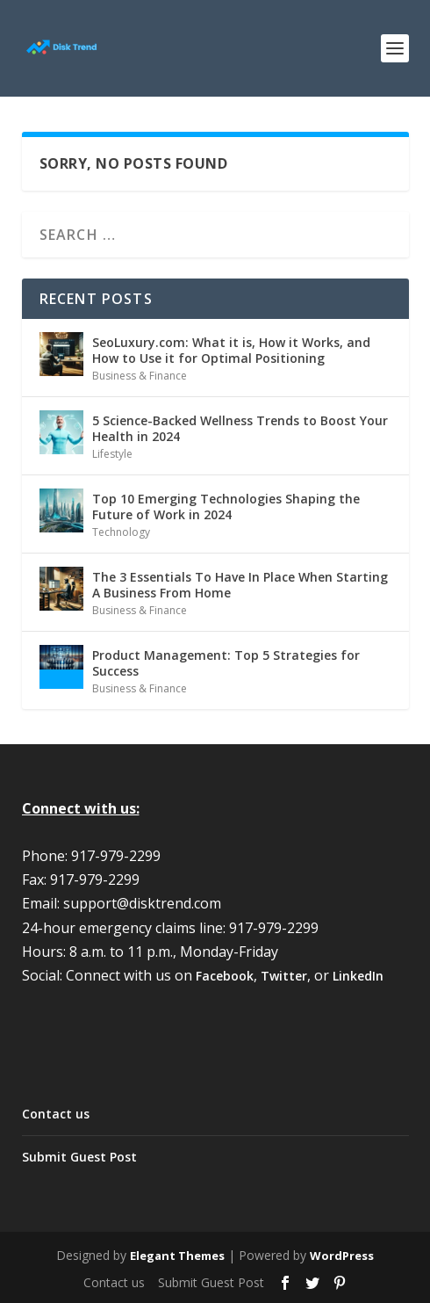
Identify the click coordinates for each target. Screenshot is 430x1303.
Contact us (56, 1113)
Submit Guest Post (79, 1156)
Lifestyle (112, 453)
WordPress (342, 1255)
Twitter (284, 975)
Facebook (225, 975)
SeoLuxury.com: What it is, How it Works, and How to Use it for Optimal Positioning (231, 350)
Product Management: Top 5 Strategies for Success (226, 663)
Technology (121, 532)
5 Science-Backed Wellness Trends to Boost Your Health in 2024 (240, 428)
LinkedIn (358, 975)
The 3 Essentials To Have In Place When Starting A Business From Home (240, 584)
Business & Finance (139, 375)
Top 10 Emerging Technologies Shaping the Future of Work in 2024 (226, 506)
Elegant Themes (177, 1255)
